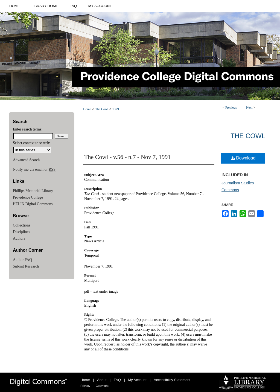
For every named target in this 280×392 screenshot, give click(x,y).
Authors (19, 238)
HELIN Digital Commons (32, 204)
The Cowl (101, 109)
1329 (115, 109)
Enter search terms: (27, 129)
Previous (231, 107)
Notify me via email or (34, 169)
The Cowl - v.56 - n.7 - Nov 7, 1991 (127, 156)
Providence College (28, 197)
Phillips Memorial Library (33, 191)
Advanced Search (26, 160)
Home (87, 109)
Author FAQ (22, 260)
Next (249, 107)
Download (243, 158)
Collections (21, 225)
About (101, 380)
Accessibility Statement (172, 380)
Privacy (85, 385)
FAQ (117, 380)
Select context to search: (31, 143)
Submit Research (26, 266)
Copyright (102, 385)
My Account (137, 380)
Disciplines (21, 232)
